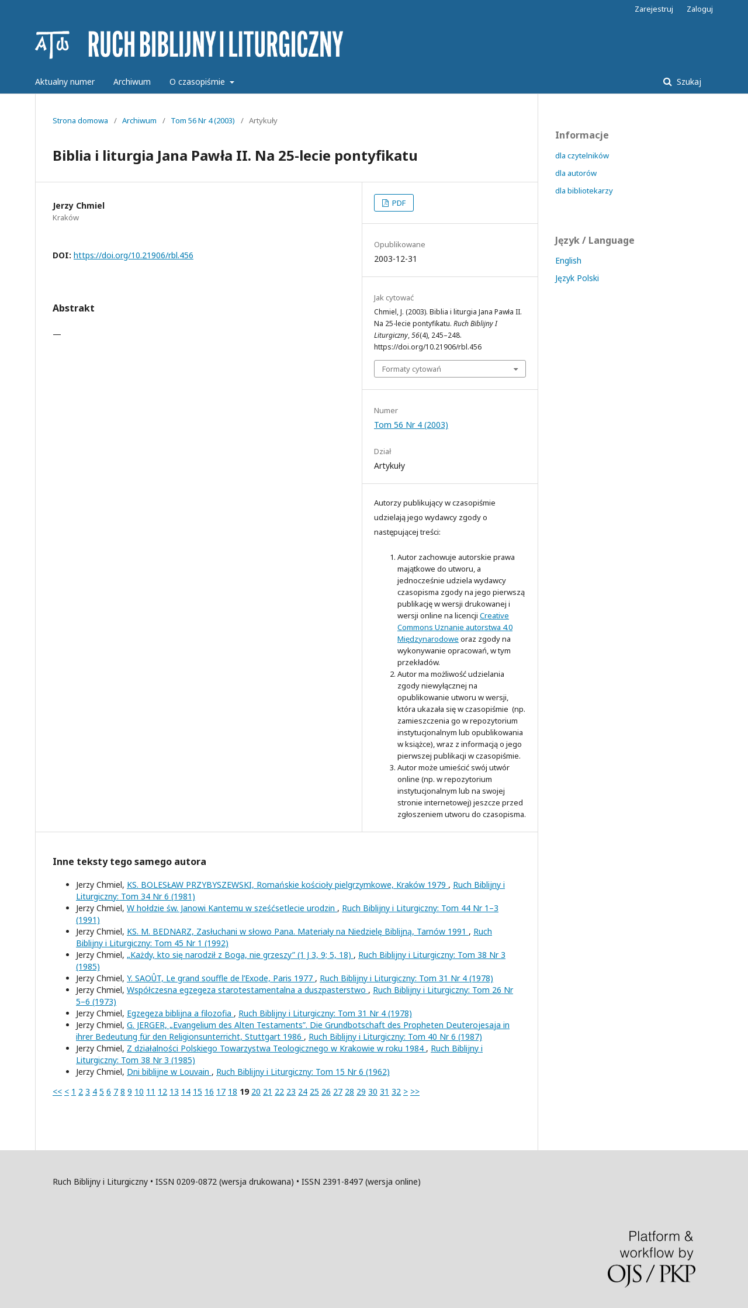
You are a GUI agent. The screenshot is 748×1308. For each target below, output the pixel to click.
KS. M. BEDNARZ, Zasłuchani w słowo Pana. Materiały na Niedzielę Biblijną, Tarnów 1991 (298, 931)
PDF (398, 203)
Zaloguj (700, 9)
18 (232, 1091)
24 (302, 1091)
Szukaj (687, 81)
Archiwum (132, 81)
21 (267, 1091)
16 (209, 1091)
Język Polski (577, 277)
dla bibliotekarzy (584, 190)
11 (150, 1091)
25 (314, 1091)
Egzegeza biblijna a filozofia (180, 1013)
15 (197, 1091)
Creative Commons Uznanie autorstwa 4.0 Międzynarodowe (454, 627)
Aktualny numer (65, 81)
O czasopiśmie (198, 81)
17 (221, 1091)
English (568, 260)
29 (361, 1091)
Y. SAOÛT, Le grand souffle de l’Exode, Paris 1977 (221, 978)
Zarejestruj (654, 9)
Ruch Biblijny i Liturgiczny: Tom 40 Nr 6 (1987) (395, 1036)
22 (279, 1091)
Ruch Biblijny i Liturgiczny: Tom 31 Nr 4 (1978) (406, 978)
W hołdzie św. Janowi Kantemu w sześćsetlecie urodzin (232, 907)
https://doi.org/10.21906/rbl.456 (133, 255)
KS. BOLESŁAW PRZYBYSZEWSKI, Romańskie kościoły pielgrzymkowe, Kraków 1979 (287, 884)
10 (139, 1091)
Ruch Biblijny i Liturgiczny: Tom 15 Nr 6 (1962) (303, 1071)
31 (384, 1091)
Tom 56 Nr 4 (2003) (203, 120)
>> (415, 1091)
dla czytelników (582, 155)
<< (57, 1091)
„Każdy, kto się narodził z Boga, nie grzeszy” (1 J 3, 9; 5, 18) (240, 954)
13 (174, 1091)
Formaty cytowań (411, 369)
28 (349, 1091)
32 (396, 1091)
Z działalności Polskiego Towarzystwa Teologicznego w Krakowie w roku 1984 (276, 1048)
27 (337, 1091)
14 (186, 1091)
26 (326, 1091)
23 (291, 1091)
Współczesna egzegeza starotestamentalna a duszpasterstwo (247, 989)
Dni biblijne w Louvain (169, 1071)
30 (373, 1091)
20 (256, 1091)
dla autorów (576, 173)
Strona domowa (80, 120)
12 (162, 1091)
